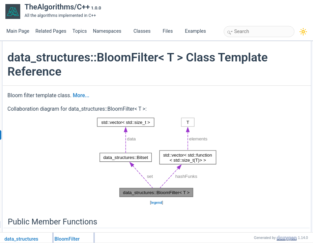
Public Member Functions (261, 45)
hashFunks (254, 89)
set (246, 82)
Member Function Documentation (268, 119)
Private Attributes (253, 74)
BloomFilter (254, 52)
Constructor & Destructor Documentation (274, 104)
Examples (195, 31)
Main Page (17, 31)
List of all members (255, 163)
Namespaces (109, 31)
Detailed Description (256, 96)
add (247, 59)
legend (155, 224)
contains (251, 67)
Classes (145, 31)
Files (170, 31)
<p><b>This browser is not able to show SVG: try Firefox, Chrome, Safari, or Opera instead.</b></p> (155, 179)
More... (161, 110)
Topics (80, 31)
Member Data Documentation (264, 141)
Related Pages (50, 31)
